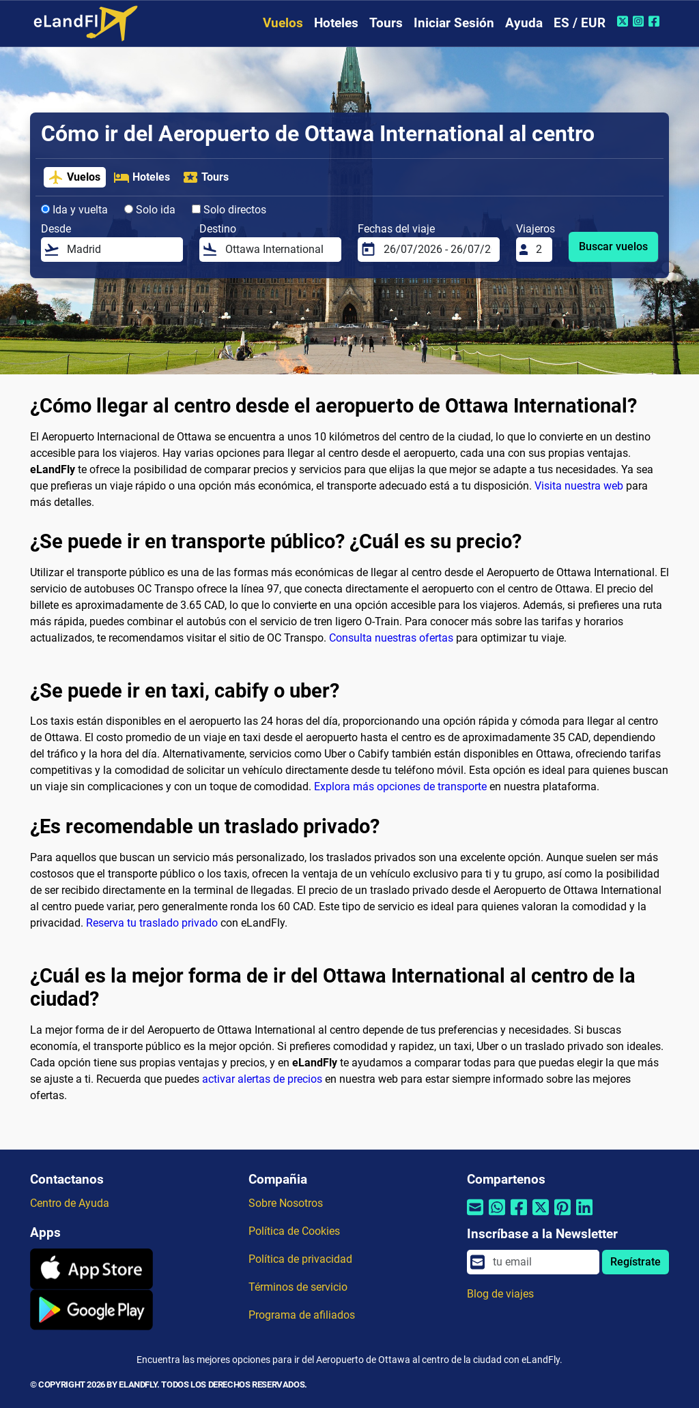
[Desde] (121, 249)
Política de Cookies (294, 1231)
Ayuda (524, 23)
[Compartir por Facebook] (519, 1216)
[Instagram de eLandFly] (640, 21)
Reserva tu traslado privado (152, 922)
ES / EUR (579, 23)
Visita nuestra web (578, 485)
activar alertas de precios (262, 1079)
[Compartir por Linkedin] (584, 1216)
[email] (542, 1262)
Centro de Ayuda (69, 1203)
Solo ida (149, 209)
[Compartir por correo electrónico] (475, 1216)
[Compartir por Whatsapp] (497, 1216)
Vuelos (283, 23)
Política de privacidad (300, 1259)
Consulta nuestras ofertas (391, 637)
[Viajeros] (540, 249)
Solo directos (229, 209)
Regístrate (635, 1261)
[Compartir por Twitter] (540, 1216)
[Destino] (279, 249)
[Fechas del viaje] (437, 249)
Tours (386, 23)
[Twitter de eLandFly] (624, 21)
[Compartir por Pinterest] (562, 1216)
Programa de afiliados (301, 1314)
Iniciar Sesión (454, 23)
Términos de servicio (297, 1286)
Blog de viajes (500, 1293)
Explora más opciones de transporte (400, 786)
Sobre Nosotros (285, 1203)
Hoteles (336, 23)
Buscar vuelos (613, 246)
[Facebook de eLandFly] (656, 21)
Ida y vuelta (74, 209)
